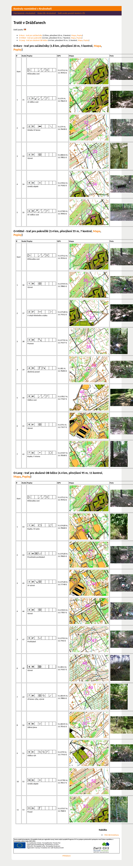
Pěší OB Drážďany (112, 835)
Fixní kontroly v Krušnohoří (24, 13)
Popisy (79, 35)
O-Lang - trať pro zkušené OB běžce (33, 40)
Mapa (73, 35)
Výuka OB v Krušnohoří (46, 13)
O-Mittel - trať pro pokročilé (30, 38)
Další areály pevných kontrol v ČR (71, 13)
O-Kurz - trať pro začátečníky (30, 35)
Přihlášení (66, 855)
